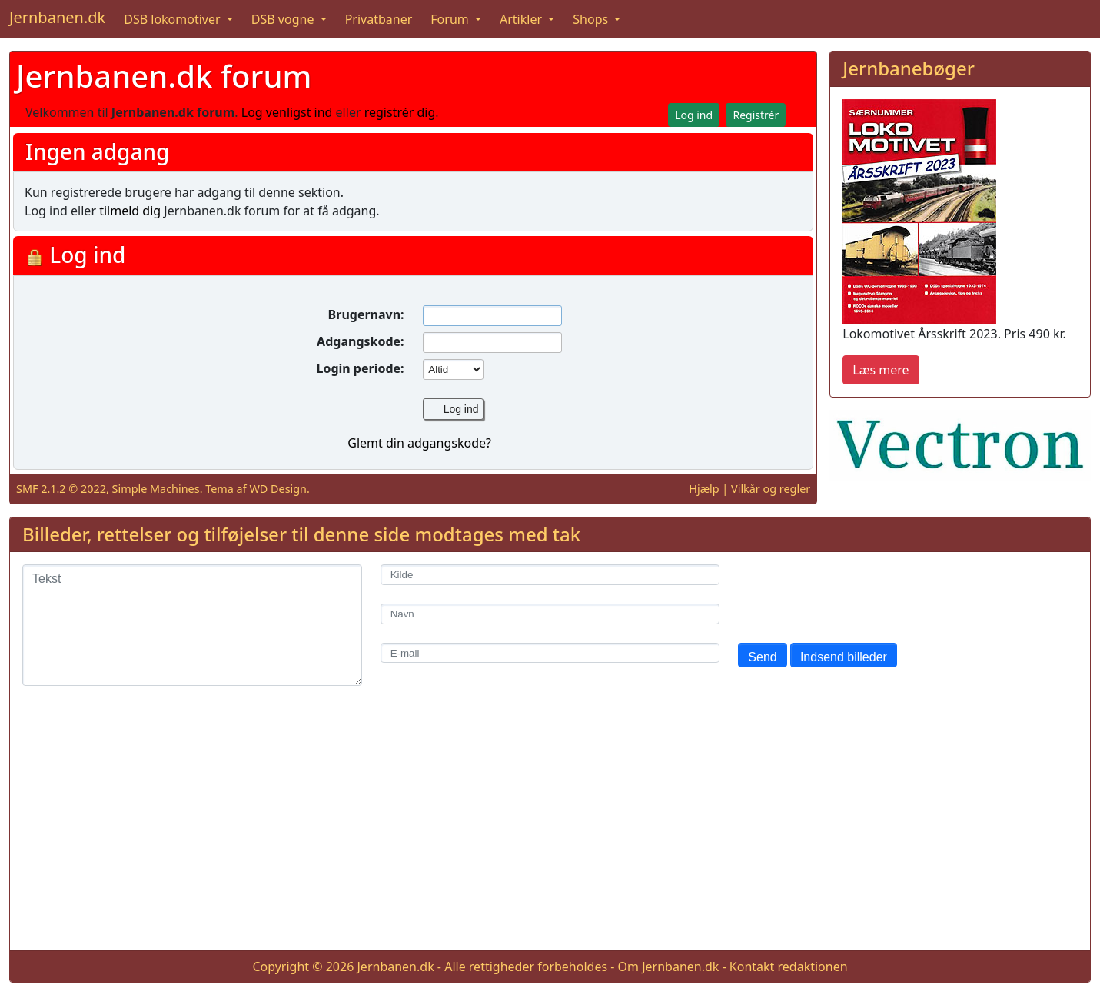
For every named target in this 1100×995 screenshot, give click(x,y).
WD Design (278, 488)
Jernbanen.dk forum (163, 76)
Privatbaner (379, 19)
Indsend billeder (843, 657)
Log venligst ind (287, 112)
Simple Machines (156, 488)
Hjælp (704, 488)
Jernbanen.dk (57, 17)
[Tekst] (192, 625)
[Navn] (550, 614)
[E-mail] (550, 653)
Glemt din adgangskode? (419, 442)
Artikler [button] (522, 19)
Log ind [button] (694, 115)
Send (762, 657)
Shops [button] (592, 19)
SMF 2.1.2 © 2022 (61, 488)
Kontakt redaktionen (788, 966)
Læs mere (880, 369)
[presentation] (855, 594)
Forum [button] (451, 19)
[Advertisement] (550, 830)
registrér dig (400, 112)
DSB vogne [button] (284, 19)
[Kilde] (550, 574)
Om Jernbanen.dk (668, 966)
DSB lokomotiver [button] (174, 19)
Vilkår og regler (770, 488)
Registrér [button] (756, 115)
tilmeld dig (130, 210)
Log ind (461, 409)
